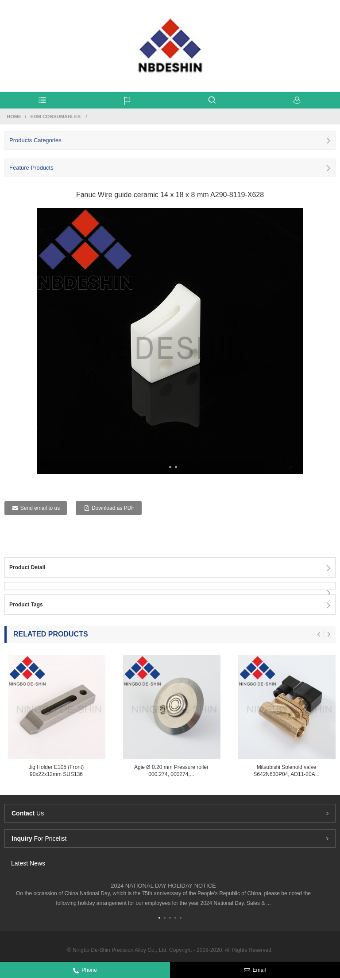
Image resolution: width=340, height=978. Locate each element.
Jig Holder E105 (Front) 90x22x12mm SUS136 (56, 770)
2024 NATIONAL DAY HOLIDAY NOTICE (163, 885)
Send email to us (40, 508)
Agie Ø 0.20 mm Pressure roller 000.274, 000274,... (171, 770)
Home (14, 116)
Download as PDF (113, 508)
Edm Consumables (55, 116)
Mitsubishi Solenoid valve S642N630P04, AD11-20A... (286, 770)
